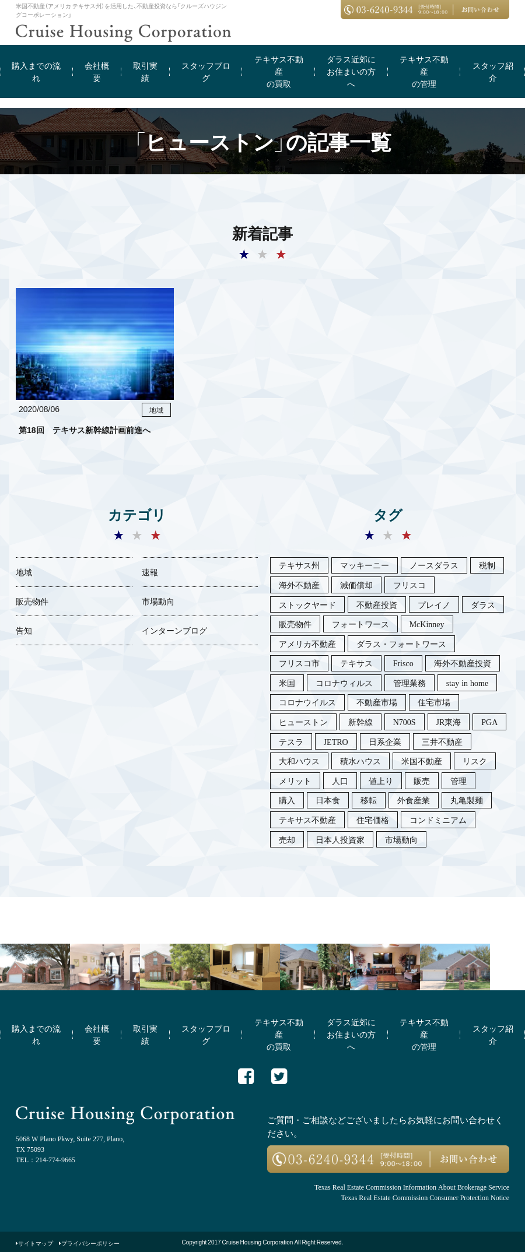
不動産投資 (376, 604)
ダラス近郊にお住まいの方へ (351, 71)
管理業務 (409, 682)
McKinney (427, 623)
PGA (489, 721)
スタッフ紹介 (493, 71)
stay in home (467, 682)
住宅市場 (434, 702)
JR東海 (448, 721)
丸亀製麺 (466, 800)
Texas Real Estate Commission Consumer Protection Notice (425, 1197)
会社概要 (97, 71)
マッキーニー (364, 565)
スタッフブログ (205, 71)
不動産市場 (376, 702)
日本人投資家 (340, 839)
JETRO (336, 741)
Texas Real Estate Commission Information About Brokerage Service (411, 1186)
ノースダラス (434, 565)
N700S (404, 721)
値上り (381, 780)
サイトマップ (35, 1243)
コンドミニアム (438, 819)
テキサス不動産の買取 (278, 71)
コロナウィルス (344, 682)
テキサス (356, 663)
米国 (287, 682)
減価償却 (356, 584)
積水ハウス (360, 760)
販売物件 (32, 601)
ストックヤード (307, 604)
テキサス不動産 (307, 819)
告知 (24, 630)
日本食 (328, 800)
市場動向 (158, 601)
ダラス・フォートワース (401, 643)
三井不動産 (442, 741)
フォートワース (360, 623)
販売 (422, 780)
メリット (295, 780)
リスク (475, 760)
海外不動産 (299, 584)
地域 (24, 572)
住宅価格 (372, 819)
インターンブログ (174, 630)
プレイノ (434, 604)
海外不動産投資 (462, 663)
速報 (150, 572)
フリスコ (409, 584)
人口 (340, 780)
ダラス (483, 604)
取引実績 (145, 71)
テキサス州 (299, 565)
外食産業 (413, 800)
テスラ (291, 741)
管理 (458, 780)
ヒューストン (303, 721)
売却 (287, 839)
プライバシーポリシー (90, 1243)
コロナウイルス (307, 702)
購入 (287, 800)
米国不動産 (421, 760)
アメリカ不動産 (307, 643)
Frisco (403, 663)
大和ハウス (299, 760)
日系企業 (385, 741)
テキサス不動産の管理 (424, 71)
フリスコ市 (299, 663)
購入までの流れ (36, 71)
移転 (368, 800)
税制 (487, 565)
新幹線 (360, 721)
